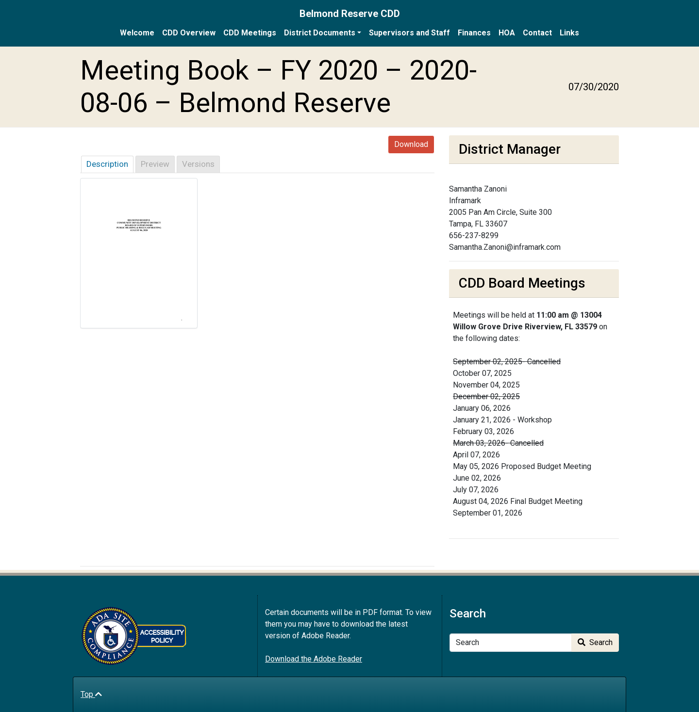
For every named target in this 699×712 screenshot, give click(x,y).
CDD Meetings (249, 32)
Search (595, 642)
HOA (507, 32)
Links (569, 32)
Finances (474, 32)
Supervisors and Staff (409, 32)
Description (107, 164)
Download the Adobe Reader (313, 658)
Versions (198, 164)
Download (411, 144)
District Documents (319, 32)
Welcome (137, 32)
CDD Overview (189, 32)
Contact (537, 32)
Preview (155, 164)
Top (91, 694)
